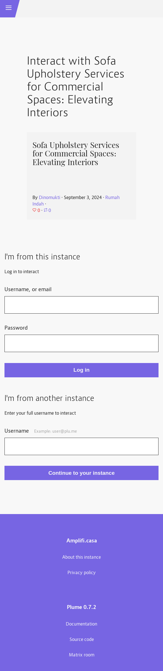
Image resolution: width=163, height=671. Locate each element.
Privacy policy (81, 573)
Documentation (81, 624)
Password (16, 328)
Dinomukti (49, 198)
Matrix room (81, 655)
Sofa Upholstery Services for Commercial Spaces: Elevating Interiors (75, 154)
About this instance (81, 557)
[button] (8, 8)
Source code (81, 640)
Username (40, 431)
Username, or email (28, 289)
